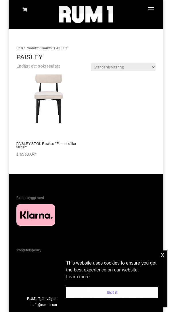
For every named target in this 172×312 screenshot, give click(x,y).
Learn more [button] (78, 276)
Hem (19, 48)
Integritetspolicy (28, 250)
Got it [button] (112, 292)
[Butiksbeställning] (123, 67)
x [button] (163, 254)
